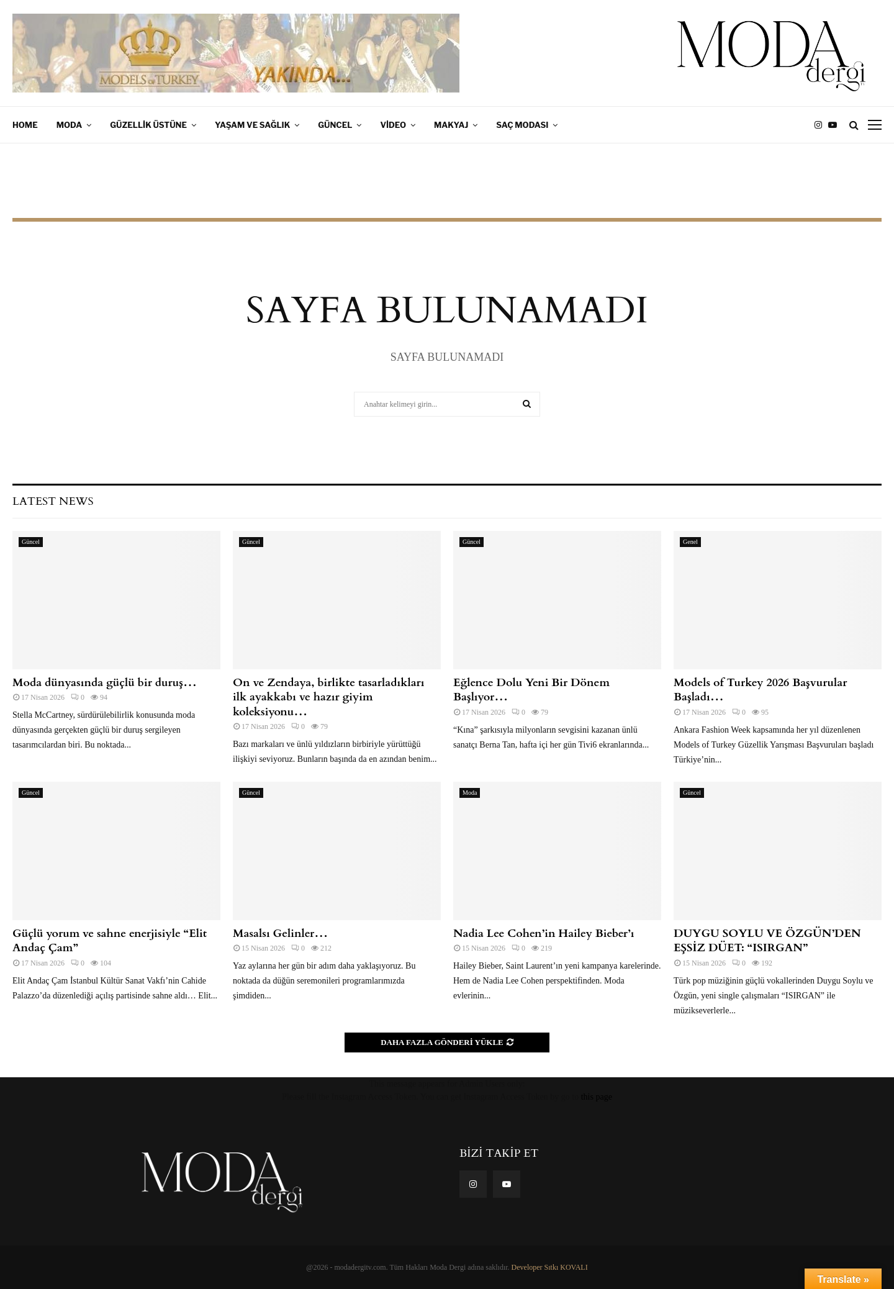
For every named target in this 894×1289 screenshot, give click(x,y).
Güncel (335, 125)
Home (25, 125)
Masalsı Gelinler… (280, 933)
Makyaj (451, 125)
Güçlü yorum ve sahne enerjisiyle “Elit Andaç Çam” (109, 941)
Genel (690, 541)
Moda (69, 125)
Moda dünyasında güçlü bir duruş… (104, 682)
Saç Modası (522, 125)
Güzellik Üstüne (148, 125)
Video (393, 125)
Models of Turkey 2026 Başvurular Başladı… (760, 690)
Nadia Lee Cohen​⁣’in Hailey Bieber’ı (543, 933)
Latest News (52, 501)
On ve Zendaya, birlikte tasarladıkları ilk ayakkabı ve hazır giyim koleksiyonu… (329, 697)
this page (596, 1096)
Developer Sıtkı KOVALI (550, 1267)
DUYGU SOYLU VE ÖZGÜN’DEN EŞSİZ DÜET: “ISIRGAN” (767, 941)
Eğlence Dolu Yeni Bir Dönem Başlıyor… (531, 690)
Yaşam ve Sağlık (252, 125)
